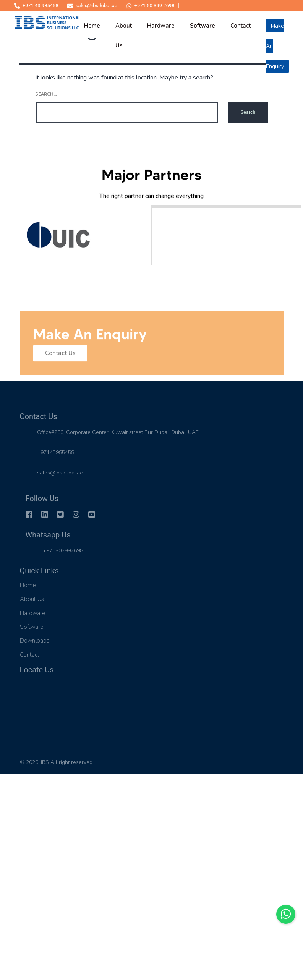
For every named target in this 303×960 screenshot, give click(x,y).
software (202, 25)
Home (28, 585)
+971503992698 (63, 550)
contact (240, 25)
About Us (32, 599)
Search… (46, 94)
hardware (161, 25)
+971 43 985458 (36, 5)
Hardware (32, 613)
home (92, 25)
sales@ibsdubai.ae (92, 5)
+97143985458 (55, 452)
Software (32, 627)
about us (123, 30)
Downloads (34, 640)
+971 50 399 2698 (150, 5)
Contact (29, 655)
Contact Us (60, 356)
